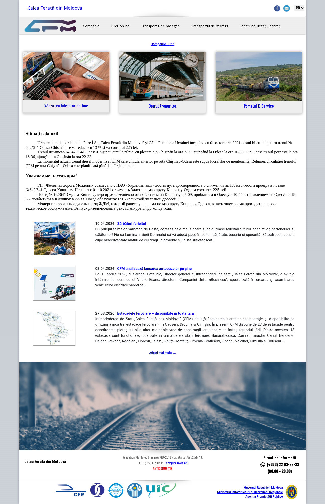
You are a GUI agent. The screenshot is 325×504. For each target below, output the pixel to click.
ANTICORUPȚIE (162, 469)
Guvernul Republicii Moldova (263, 487)
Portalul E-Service (259, 106)
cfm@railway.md (176, 463)
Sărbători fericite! (131, 223)
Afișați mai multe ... (162, 353)
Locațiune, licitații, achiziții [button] (260, 26)
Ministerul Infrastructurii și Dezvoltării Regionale (250, 492)
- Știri (162, 44)
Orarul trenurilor (162, 106)
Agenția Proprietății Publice (264, 496)
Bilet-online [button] (120, 26)
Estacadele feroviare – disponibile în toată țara (155, 313)
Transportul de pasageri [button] (160, 26)
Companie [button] (91, 26)
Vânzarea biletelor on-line (66, 106)
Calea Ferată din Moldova (55, 8)
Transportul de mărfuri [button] (209, 26)
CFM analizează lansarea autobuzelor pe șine (154, 268)
